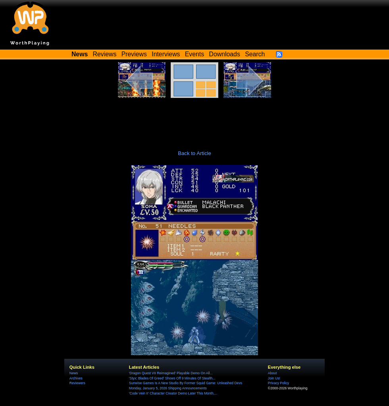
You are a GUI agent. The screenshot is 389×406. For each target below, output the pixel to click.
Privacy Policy (278, 383)
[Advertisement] (194, 120)
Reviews (105, 54)
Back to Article (194, 153)
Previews (134, 54)
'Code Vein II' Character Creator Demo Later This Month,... (173, 393)
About (272, 373)
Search (255, 54)
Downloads (224, 54)
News (73, 373)
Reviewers (77, 383)
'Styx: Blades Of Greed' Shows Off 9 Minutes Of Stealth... (172, 378)
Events (194, 54)
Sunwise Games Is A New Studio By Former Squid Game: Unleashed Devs (185, 383)
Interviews (166, 54)
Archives (76, 378)
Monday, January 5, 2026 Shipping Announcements (168, 388)
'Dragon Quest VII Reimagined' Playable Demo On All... (171, 373)
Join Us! (274, 378)
